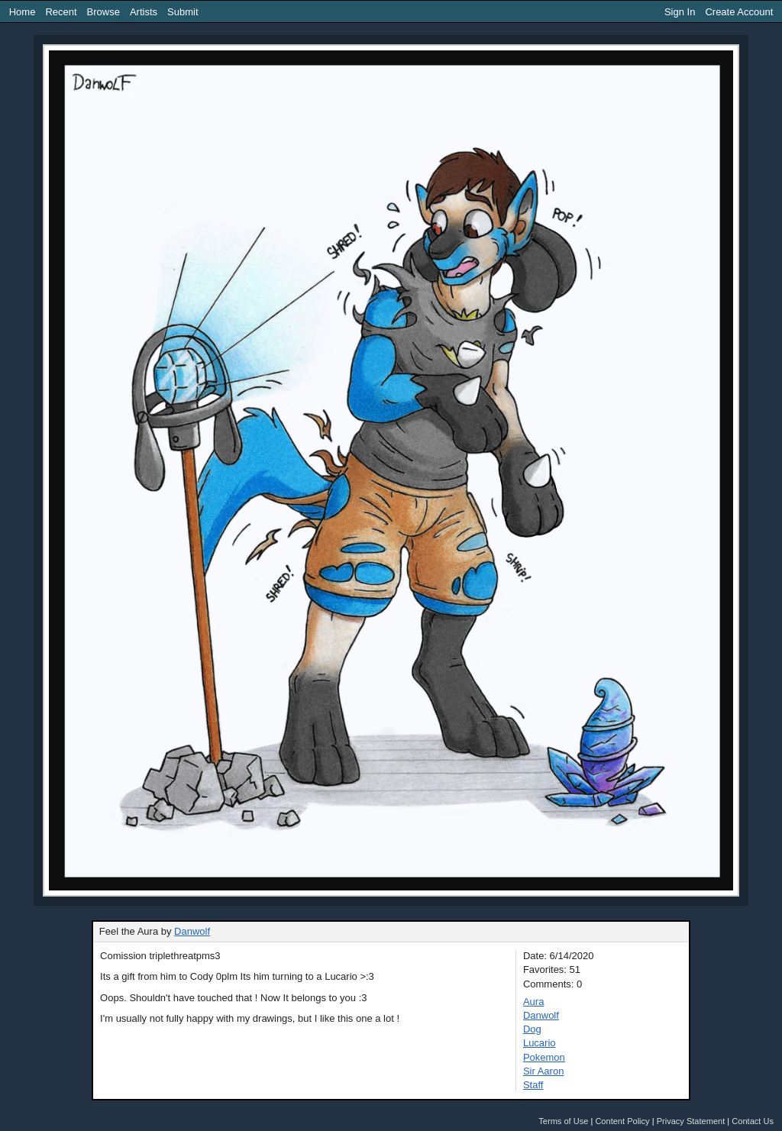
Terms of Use (563, 1121)
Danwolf (192, 931)
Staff (533, 1085)
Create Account (739, 12)
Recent (60, 12)
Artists (143, 12)
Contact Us (753, 1121)
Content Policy (622, 1121)
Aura (533, 1001)
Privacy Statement (691, 1121)
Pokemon (544, 1057)
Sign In (679, 12)
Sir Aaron (543, 1071)
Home (22, 12)
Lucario (539, 1043)
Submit (182, 12)
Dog (532, 1029)
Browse (103, 12)
